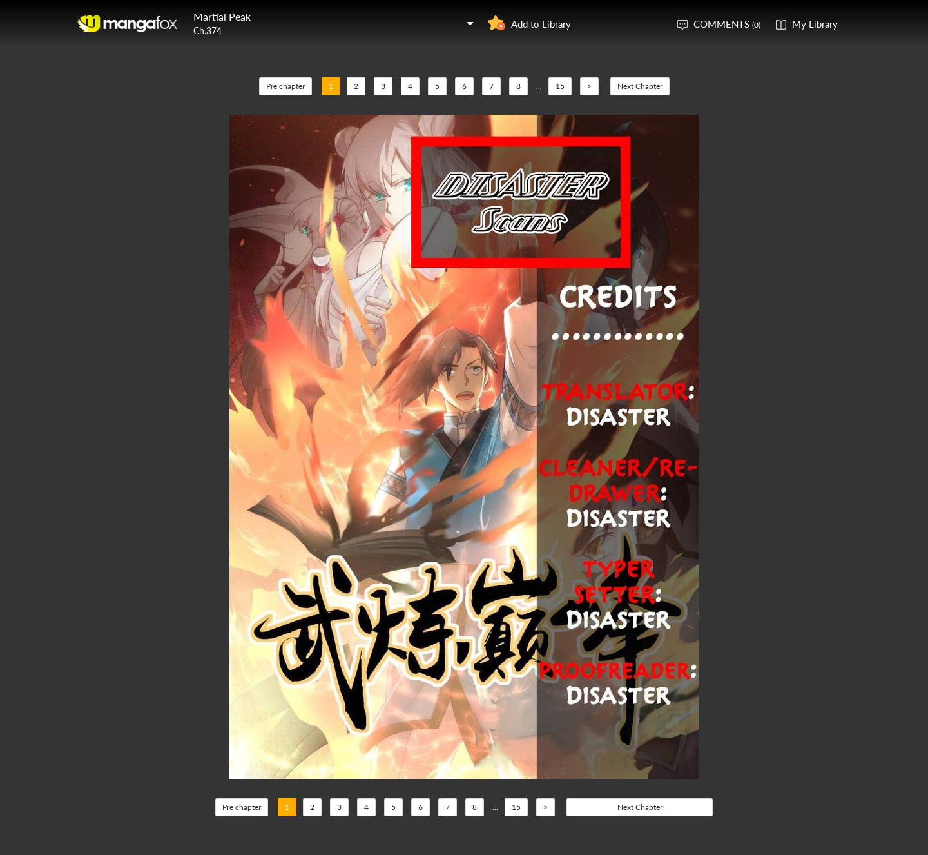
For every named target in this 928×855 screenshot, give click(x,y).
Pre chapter (285, 86)
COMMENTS (726, 24)
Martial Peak (222, 16)
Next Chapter (639, 86)
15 (560, 86)
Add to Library (541, 24)
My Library (815, 24)
